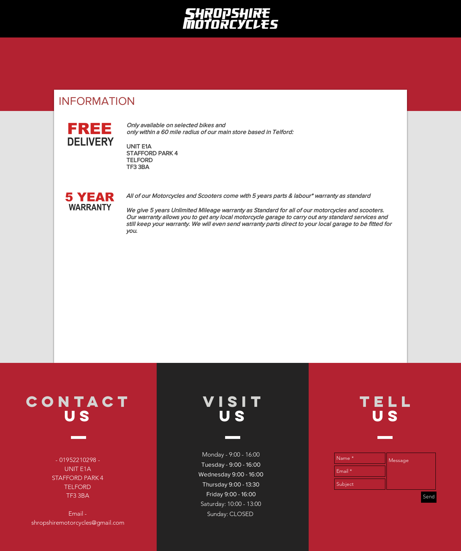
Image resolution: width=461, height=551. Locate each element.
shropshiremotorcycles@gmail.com (77, 522)
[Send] (429, 497)
